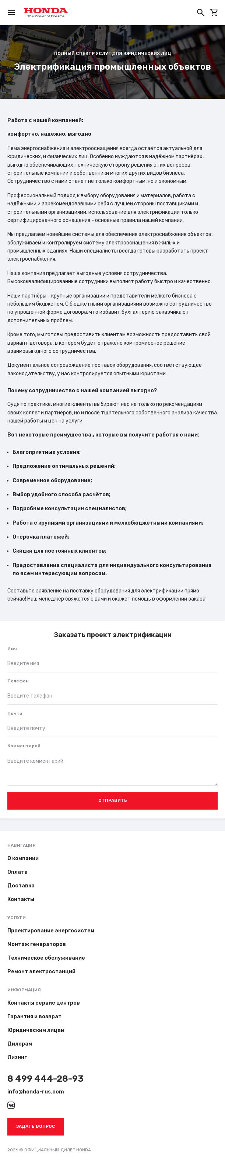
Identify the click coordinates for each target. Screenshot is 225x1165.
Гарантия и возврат (34, 1016)
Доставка (21, 886)
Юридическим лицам (35, 1030)
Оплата (17, 872)
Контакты (20, 899)
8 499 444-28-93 (45, 1079)
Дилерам (19, 1044)
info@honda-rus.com (35, 1092)
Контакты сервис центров (43, 1003)
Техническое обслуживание (46, 958)
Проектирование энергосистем (50, 931)
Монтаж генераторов (36, 944)
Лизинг (17, 1057)
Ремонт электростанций (41, 971)
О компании (23, 858)
